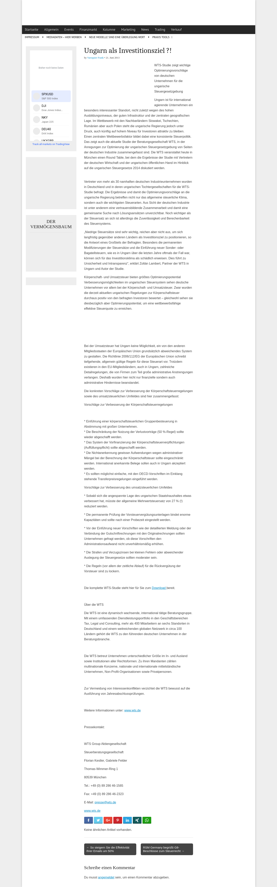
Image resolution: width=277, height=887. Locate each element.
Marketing (128, 29)
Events (69, 29)
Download (159, 588)
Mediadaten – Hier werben (64, 37)
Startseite (31, 29)
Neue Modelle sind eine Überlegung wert (117, 37)
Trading (160, 29)
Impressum (32, 37)
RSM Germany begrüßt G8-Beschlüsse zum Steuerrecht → (163, 849)
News (145, 29)
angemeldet (106, 877)
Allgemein (51, 29)
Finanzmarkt (88, 29)
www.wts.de (132, 710)
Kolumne (109, 29)
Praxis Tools (161, 37)
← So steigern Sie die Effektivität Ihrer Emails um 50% (108, 849)
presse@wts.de (105, 802)
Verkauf (176, 29)
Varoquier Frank (95, 57)
